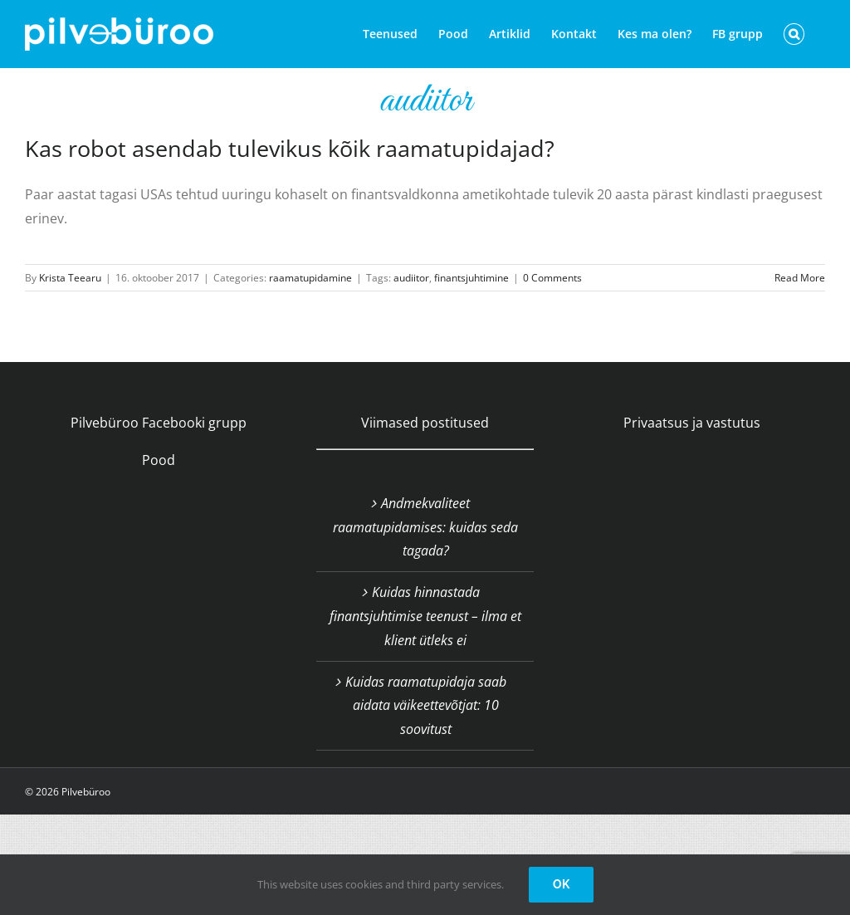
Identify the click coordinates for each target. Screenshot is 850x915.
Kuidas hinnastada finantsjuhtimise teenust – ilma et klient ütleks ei (425, 616)
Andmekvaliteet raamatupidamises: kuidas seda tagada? (425, 527)
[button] (794, 34)
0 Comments (552, 278)
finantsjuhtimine (471, 278)
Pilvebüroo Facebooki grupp (159, 422)
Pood (158, 460)
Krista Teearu (70, 278)
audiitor (411, 278)
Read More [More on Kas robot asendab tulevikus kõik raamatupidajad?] (799, 278)
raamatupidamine (310, 278)
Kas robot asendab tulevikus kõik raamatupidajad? (289, 148)
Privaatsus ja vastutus (691, 422)
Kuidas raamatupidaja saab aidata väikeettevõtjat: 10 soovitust (425, 706)
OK (561, 884)
